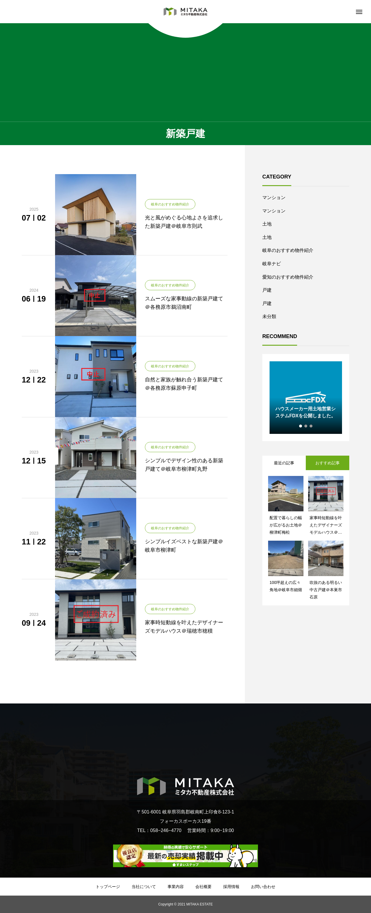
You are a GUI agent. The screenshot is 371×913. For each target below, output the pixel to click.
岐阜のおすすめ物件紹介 (287, 250)
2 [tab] (306, 426)
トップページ (108, 886)
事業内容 (176, 886)
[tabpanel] (306, 397)
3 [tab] (311, 426)
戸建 (267, 290)
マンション (273, 197)
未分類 (269, 316)
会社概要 (203, 886)
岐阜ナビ (271, 263)
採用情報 (231, 886)
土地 (267, 223)
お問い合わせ (263, 886)
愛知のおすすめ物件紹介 (287, 277)
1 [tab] (301, 426)
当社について (144, 886)
